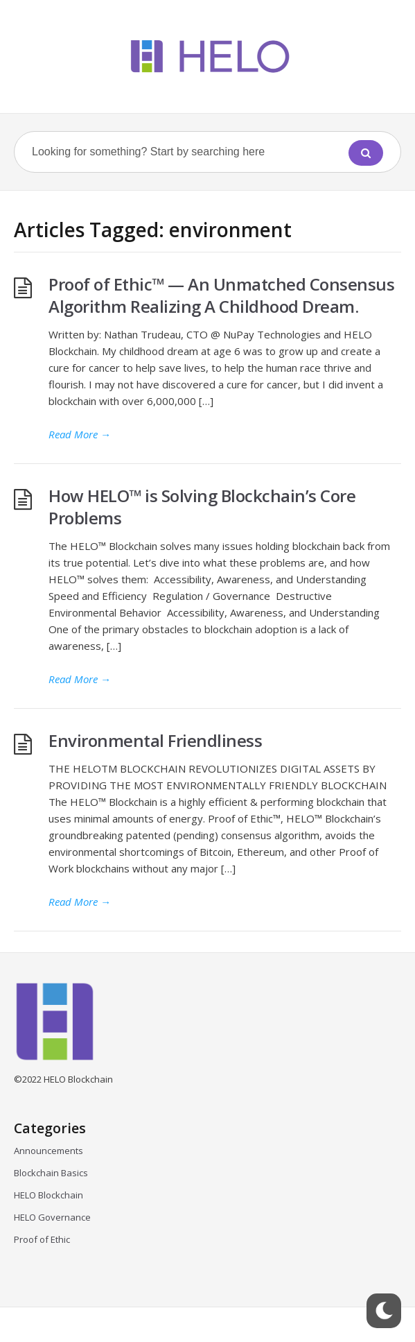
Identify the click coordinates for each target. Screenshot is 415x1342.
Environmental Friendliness (157, 740)
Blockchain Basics (51, 1173)
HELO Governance (52, 1217)
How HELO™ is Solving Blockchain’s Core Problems (201, 506)
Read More (79, 434)
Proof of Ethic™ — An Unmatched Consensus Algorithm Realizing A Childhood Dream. (221, 295)
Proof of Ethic (42, 1239)
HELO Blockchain (48, 1195)
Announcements (48, 1150)
